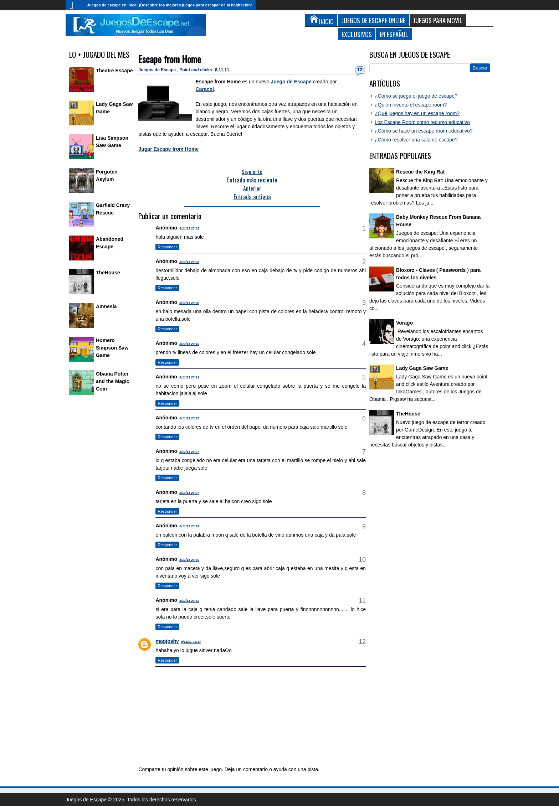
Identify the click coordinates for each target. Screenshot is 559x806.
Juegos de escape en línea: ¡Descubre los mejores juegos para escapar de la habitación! (169, 5)
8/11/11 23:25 (189, 418)
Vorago (404, 323)
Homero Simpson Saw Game (112, 347)
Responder (167, 247)
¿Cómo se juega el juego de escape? (416, 96)
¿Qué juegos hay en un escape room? (417, 113)
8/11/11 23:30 (189, 560)
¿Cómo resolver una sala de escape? (416, 140)
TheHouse (108, 272)
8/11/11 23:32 (189, 601)
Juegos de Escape (157, 69)
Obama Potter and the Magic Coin (112, 381)
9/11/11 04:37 (191, 642)
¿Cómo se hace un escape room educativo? (424, 131)
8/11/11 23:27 (189, 452)
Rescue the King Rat (420, 172)
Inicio (74, 5)
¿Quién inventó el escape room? (411, 105)
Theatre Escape (114, 70)
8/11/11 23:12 (189, 377)
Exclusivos (357, 34)
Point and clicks (196, 69)
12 (359, 69)
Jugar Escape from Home (168, 149)
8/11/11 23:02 (189, 228)
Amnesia (106, 306)
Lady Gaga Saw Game (422, 368)
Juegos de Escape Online (373, 20)
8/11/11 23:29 (189, 526)
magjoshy (167, 641)
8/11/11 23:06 (189, 262)
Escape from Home (169, 59)
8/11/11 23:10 (189, 344)
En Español (394, 34)
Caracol (204, 89)
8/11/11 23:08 (189, 303)
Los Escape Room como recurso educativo (422, 122)
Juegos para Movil (437, 20)
